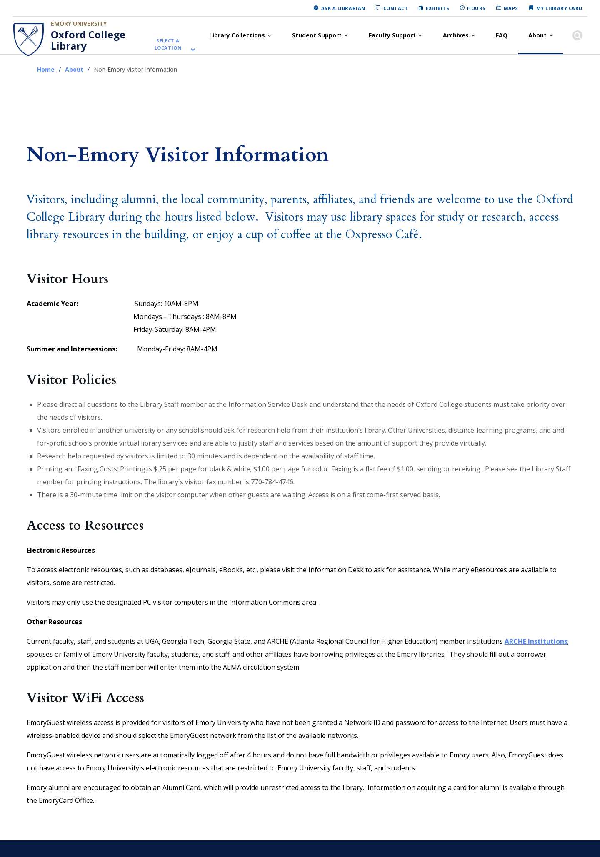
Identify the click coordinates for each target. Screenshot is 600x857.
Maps (511, 8)
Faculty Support (392, 35)
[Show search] (577, 35)
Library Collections (237, 35)
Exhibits (437, 8)
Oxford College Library (88, 40)
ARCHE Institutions (536, 641)
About (537, 35)
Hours (476, 8)
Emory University (79, 23)
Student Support (317, 35)
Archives (456, 35)
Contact (395, 8)
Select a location (168, 44)
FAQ (502, 35)
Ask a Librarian (343, 8)
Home (46, 69)
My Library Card (559, 8)
